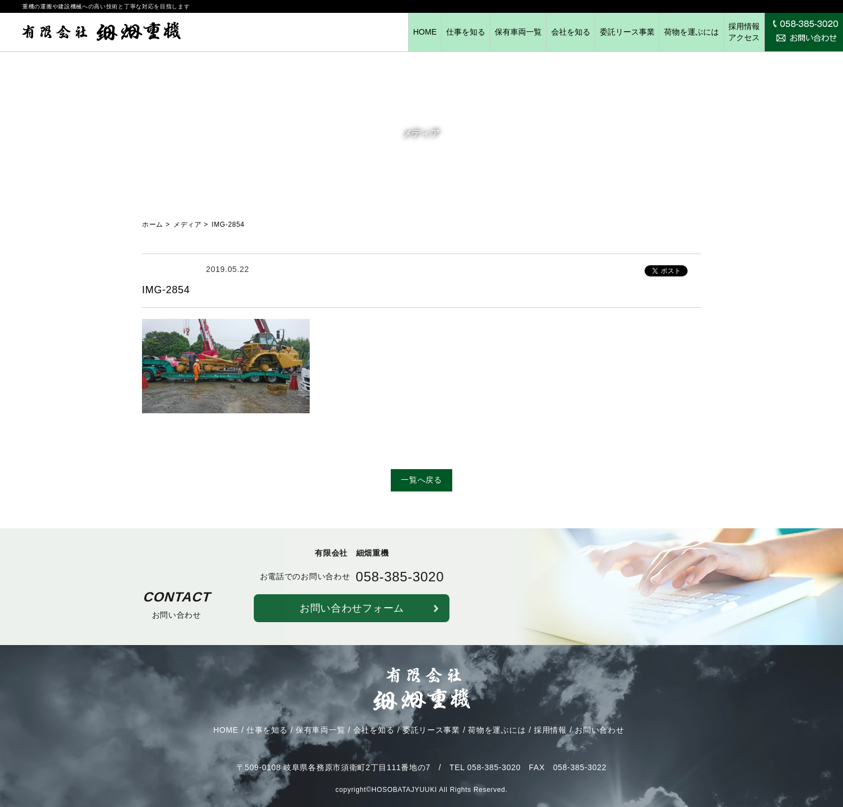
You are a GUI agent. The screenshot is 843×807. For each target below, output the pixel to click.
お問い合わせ (599, 737)
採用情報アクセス (744, 32)
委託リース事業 (627, 31)
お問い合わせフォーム (352, 615)
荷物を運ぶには (691, 31)
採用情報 (550, 737)
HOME (425, 31)
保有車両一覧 (518, 31)
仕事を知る (465, 31)
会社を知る (570, 31)
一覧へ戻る (421, 479)
